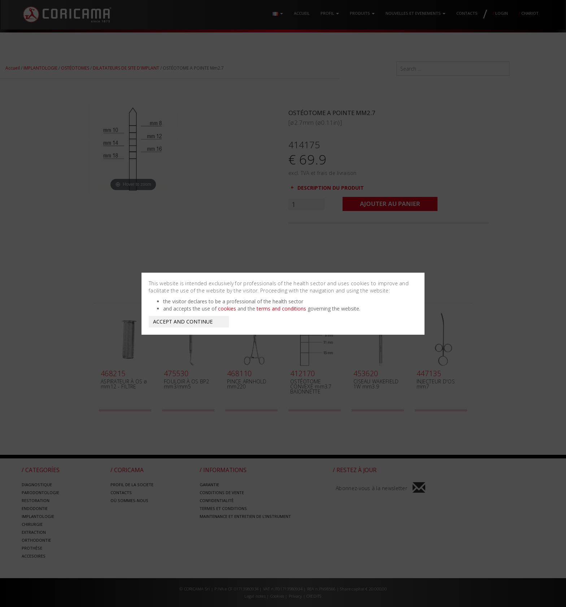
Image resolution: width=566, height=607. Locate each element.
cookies (227, 308)
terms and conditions (281, 308)
